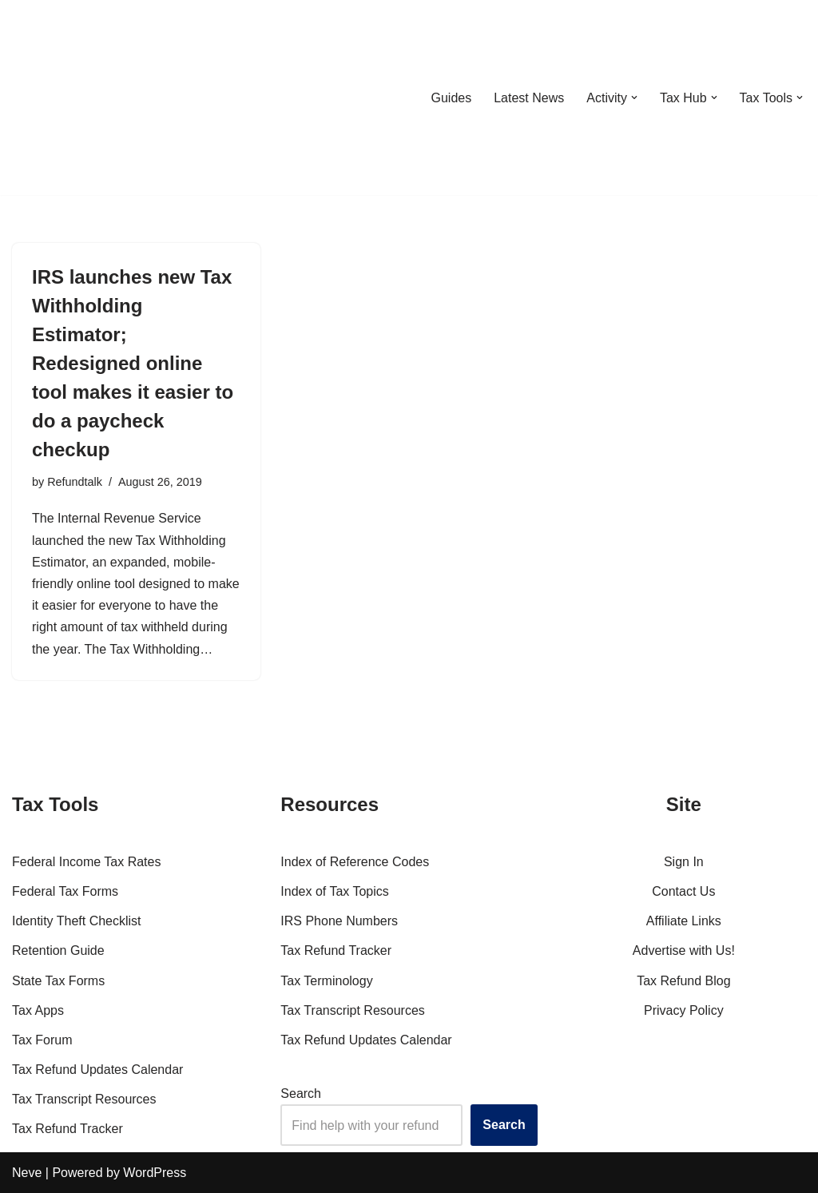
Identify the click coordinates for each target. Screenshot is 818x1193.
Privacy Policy (684, 1010)
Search (300, 1093)
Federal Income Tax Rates (86, 862)
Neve (27, 1172)
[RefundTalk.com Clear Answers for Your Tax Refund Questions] (95, 97)
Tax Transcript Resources (84, 1099)
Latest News (529, 98)
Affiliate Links (683, 921)
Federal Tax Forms (65, 891)
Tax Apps (38, 1010)
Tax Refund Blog (683, 981)
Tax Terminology (326, 981)
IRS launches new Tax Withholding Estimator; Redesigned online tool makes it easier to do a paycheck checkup (132, 363)
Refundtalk (74, 481)
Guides (451, 98)
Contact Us (683, 891)
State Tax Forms (58, 981)
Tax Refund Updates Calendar (97, 1069)
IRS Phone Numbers (339, 921)
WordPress (154, 1172)
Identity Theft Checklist (76, 921)
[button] (634, 97)
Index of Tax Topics (334, 891)
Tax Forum (42, 1040)
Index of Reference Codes (354, 862)
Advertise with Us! (684, 950)
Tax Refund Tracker (67, 1128)
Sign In (684, 862)
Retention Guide (58, 950)
